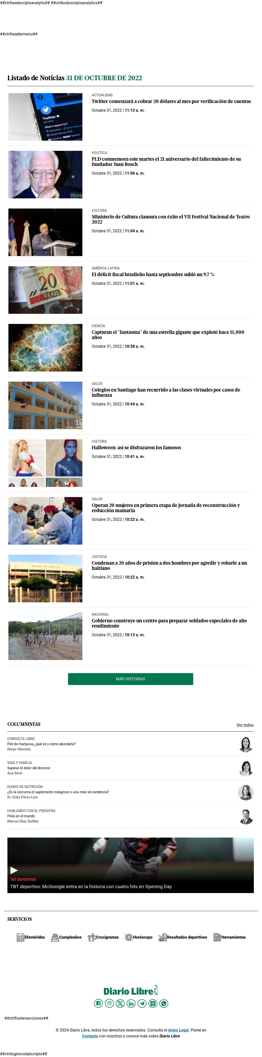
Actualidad (102, 95)
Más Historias (130, 679)
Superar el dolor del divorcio (28, 768)
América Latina (106, 268)
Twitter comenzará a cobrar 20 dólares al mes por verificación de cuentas (171, 102)
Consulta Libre (21, 739)
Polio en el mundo (21, 816)
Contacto (90, 1036)
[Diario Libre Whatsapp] (163, 1003)
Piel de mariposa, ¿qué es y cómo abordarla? (41, 744)
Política (99, 153)
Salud (97, 384)
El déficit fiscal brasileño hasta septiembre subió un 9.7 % (153, 275)
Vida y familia (19, 763)
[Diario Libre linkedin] (131, 1003)
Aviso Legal (178, 1030)
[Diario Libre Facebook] (98, 1003)
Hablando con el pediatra (31, 811)
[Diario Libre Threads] (152, 1003)
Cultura (99, 210)
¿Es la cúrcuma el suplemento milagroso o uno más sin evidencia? (58, 792)
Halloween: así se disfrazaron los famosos (136, 448)
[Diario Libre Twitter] (120, 1003)
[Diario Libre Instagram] (109, 1003)
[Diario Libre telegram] (142, 1003)
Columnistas (23, 724)
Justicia (99, 557)
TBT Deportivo (23, 880)
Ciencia (98, 326)
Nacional (100, 614)
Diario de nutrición (25, 787)
